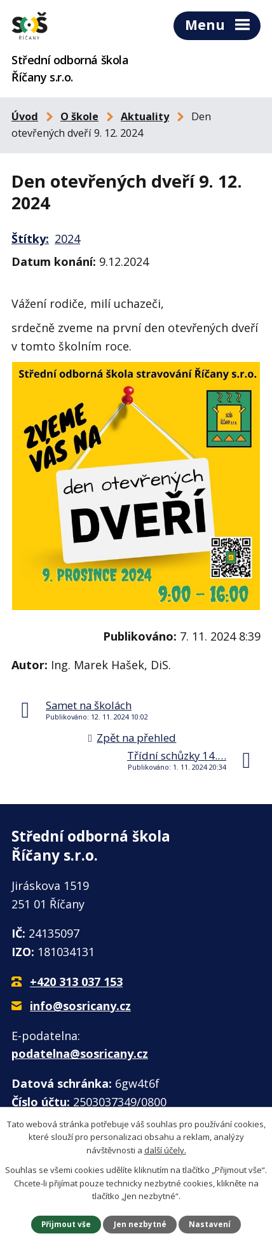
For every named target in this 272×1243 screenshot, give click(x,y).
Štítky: (30, 238)
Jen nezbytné (140, 1224)
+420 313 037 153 (76, 981)
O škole (79, 116)
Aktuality (145, 116)
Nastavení (210, 1224)
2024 (67, 238)
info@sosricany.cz (80, 1005)
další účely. (165, 1150)
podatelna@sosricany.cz (79, 1053)
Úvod (24, 116)
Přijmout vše (66, 1224)
